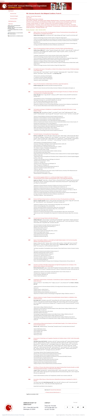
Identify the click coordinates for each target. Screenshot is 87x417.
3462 (29, 338)
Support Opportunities (60, 414)
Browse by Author (13, 18)
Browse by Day (13, 13)
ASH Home (2, 1)
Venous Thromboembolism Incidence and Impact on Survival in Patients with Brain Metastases (53, 48)
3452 (29, 109)
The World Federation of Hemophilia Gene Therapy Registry (46, 134)
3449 (29, 69)
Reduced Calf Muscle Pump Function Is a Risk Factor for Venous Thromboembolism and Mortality (54, 199)
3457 (29, 240)
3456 (29, 218)
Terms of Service (75, 414)
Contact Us (82, 414)
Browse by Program (14, 16)
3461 (29, 323)
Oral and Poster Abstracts (55, 389)
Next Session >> (57, 392)
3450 (29, 83)
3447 (29, 32)
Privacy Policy (68, 414)
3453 (29, 134)
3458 (29, 264)
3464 (29, 379)
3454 (29, 177)
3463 (29, 367)
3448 (29, 48)
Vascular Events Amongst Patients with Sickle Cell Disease (46, 218)
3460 (29, 297)
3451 (29, 91)
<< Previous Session (49, 392)
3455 (29, 199)
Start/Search (11, 11)
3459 (29, 279)
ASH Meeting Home (12, 21)
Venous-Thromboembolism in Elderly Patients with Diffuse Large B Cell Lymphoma (51, 83)
